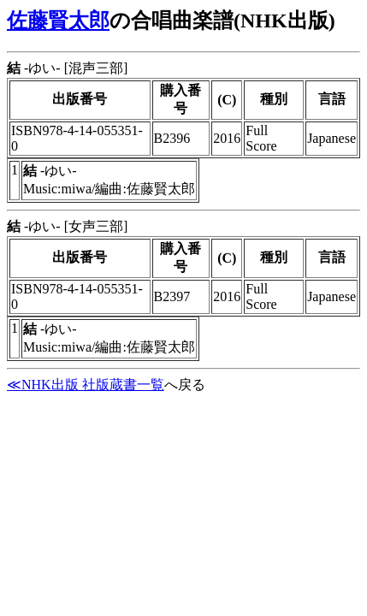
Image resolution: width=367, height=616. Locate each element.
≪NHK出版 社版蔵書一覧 (85, 384)
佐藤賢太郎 (58, 20)
